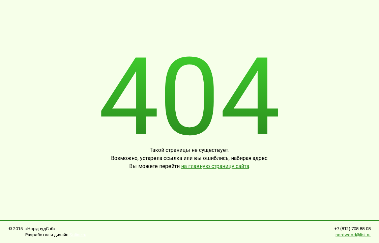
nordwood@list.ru (353, 234)
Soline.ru (77, 234)
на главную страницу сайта (215, 166)
